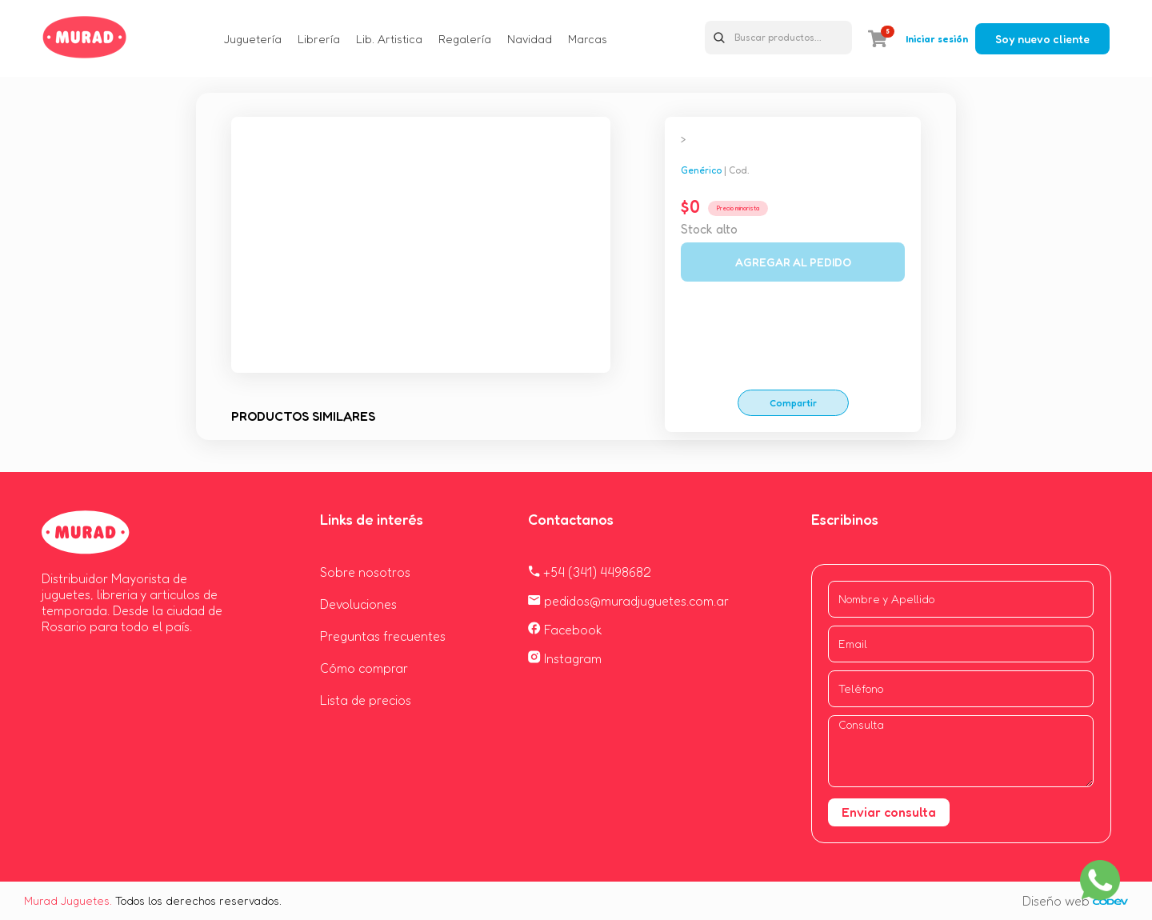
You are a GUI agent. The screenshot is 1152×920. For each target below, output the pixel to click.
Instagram (565, 658)
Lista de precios (365, 700)
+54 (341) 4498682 (589, 572)
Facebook (565, 630)
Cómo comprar (364, 668)
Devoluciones (358, 604)
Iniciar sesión (937, 39)
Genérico (701, 170)
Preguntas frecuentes (383, 636)
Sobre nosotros (365, 572)
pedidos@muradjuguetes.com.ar (628, 601)
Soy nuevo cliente (1042, 39)
